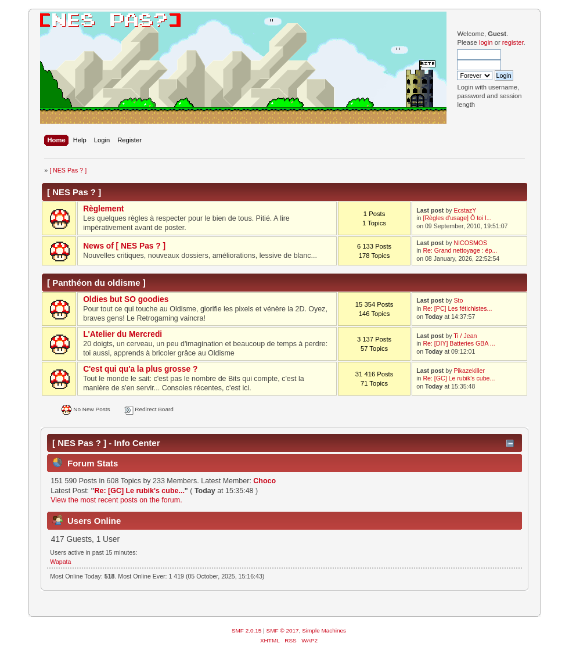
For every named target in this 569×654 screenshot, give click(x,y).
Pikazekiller (469, 370)
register (513, 42)
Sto (458, 300)
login (486, 42)
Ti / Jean (465, 335)
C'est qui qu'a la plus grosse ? (140, 369)
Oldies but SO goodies (125, 299)
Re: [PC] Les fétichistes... (457, 308)
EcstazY (464, 210)
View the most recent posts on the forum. (116, 500)
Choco (264, 481)
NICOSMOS (470, 242)
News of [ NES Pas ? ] (124, 246)
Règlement (103, 208)
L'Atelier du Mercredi (122, 334)
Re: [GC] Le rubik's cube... (459, 378)
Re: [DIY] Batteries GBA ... (459, 343)
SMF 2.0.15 (247, 630)
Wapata (60, 561)
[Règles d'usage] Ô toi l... (457, 217)
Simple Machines (324, 630)
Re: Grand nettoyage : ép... (460, 250)
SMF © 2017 (283, 630)
